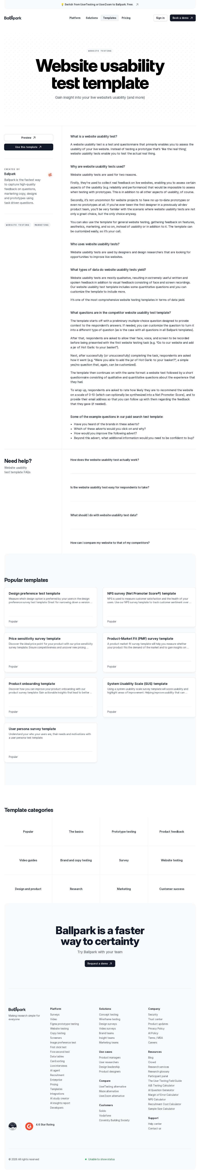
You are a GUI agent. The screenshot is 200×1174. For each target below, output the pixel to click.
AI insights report (60, 1103)
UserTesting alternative (112, 1086)
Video (53, 1019)
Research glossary (159, 1071)
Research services (158, 1066)
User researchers (109, 1062)
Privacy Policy (156, 1028)
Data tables (57, 1056)
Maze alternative (109, 1091)
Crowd (152, 1062)
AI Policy (153, 1033)
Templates (56, 1089)
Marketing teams (108, 1042)
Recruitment (57, 1075)
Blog (150, 1057)
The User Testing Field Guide (165, 1080)
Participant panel (158, 1076)
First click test (58, 1047)
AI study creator (59, 1098)
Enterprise (56, 1079)
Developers (56, 1107)
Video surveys (107, 1028)
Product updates (158, 1023)
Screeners (56, 1037)
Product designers (110, 1071)
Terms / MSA (155, 1037)
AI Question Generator (161, 1090)
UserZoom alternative (111, 1095)
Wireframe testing (109, 1019)
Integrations (57, 1093)
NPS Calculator (157, 1099)
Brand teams (106, 1033)
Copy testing (57, 1033)
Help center (155, 1123)
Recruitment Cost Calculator (164, 1104)
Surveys (54, 1014)
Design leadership (109, 1066)
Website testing (59, 1028)
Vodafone (105, 1115)
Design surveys (108, 1023)
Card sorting (57, 1061)
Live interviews (58, 1065)
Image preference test (63, 1042)
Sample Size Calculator (161, 1108)
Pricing (54, 1084)
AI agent (55, 1070)
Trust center (155, 1019)
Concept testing (108, 1014)
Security (153, 1014)
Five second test (60, 1051)
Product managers (110, 1057)
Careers (152, 1042)
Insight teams (107, 1037)
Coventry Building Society (114, 1120)
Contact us (154, 1128)
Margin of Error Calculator (163, 1094)
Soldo (102, 1110)
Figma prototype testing (64, 1023)
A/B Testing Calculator (161, 1085)
